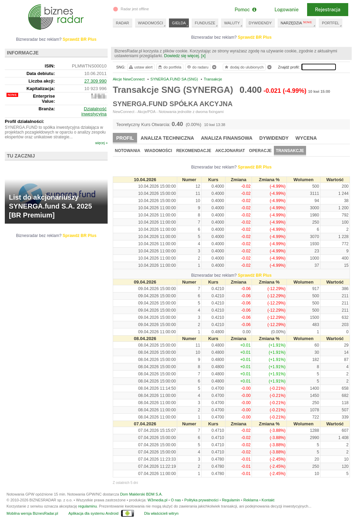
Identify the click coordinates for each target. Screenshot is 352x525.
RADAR (122, 23)
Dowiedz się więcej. (182, 55)
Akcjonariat (230, 150)
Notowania (127, 150)
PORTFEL (330, 23)
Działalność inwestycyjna (94, 111)
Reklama (250, 500)
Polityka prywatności (201, 500)
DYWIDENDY (260, 23)
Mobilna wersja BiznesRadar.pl (32, 513)
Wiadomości (158, 150)
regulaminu (87, 506)
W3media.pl (157, 500)
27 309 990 (95, 81)
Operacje (260, 150)
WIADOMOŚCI (150, 23)
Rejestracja (327, 9)
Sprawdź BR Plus (255, 37)
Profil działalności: (24, 121)
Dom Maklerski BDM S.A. (141, 494)
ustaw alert (140, 67)
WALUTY (232, 23)
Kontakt (268, 500)
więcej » (101, 143)
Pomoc (245, 9)
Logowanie (287, 9)
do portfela (169, 67)
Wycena (306, 138)
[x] (203, 55)
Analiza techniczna (167, 138)
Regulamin (231, 500)
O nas (176, 500)
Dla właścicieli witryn (161, 513)
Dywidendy (274, 138)
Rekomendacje (193, 150)
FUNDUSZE (205, 23)
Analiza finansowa (226, 138)
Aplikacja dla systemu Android (93, 513)
